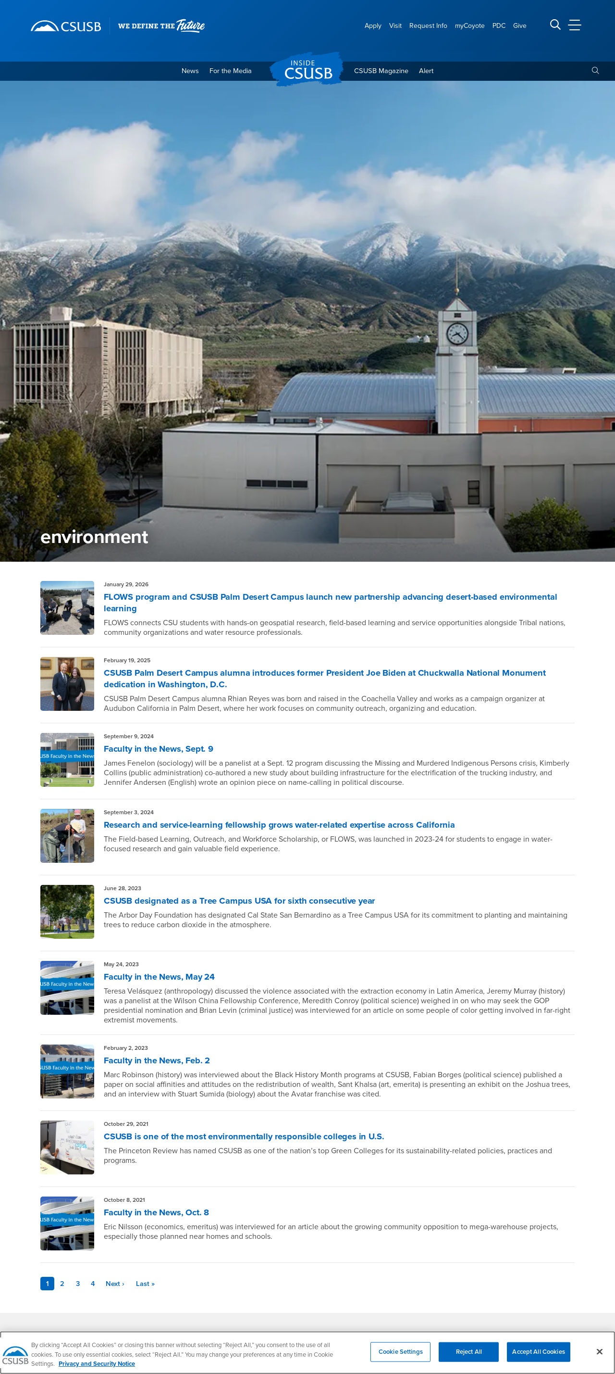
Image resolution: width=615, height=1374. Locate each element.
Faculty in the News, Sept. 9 (163, 750)
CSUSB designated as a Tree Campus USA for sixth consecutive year (251, 902)
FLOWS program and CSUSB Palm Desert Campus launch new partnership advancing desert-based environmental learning (316, 604)
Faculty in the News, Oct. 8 (161, 1214)
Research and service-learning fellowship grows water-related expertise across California (292, 826)
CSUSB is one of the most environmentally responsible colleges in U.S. (254, 1138)
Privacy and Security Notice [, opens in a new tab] (97, 1366)
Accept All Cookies (538, 1353)
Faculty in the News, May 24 (164, 978)
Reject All (469, 1353)
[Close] (599, 1353)
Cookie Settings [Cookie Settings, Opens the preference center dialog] (401, 1353)
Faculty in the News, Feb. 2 (161, 1062)
